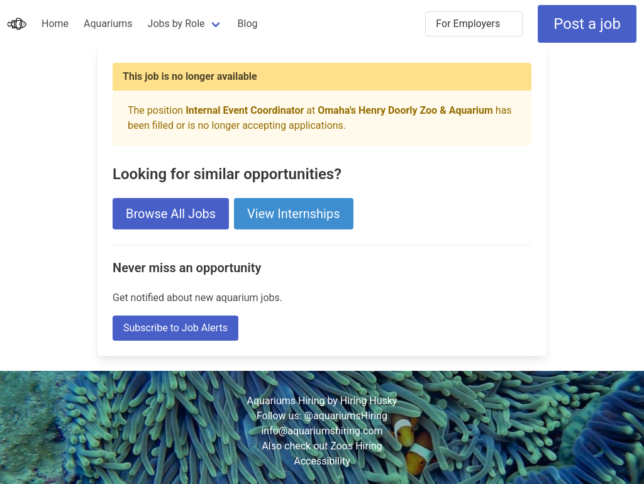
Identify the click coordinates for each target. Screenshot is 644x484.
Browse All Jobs (171, 213)
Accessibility (322, 461)
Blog (248, 24)
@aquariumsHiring (346, 416)
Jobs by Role (176, 24)
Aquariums (108, 24)
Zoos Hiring (356, 446)
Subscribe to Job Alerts (175, 328)
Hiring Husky (368, 401)
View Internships (293, 213)
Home (55, 24)
